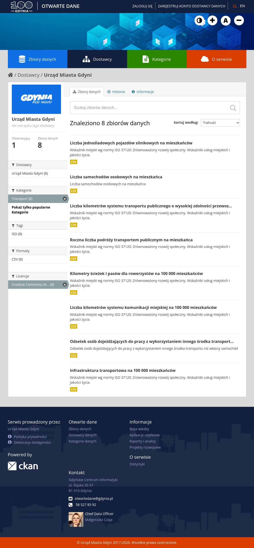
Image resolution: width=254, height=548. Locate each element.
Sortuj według (185, 122)
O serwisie (216, 59)
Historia (116, 91)
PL (235, 6)
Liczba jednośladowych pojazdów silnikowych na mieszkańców (131, 143)
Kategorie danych (82, 441)
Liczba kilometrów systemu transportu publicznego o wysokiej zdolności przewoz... (151, 206)
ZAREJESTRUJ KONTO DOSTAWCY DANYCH (191, 6)
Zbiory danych (37, 59)
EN (242, 6)
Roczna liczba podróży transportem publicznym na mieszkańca (131, 240)
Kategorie (157, 59)
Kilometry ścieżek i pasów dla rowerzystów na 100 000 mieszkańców (136, 273)
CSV (73, 162)
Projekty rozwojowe (145, 447)
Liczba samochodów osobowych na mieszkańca (116, 177)
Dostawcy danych (82, 435)
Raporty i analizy (143, 441)
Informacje (143, 91)
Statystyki (137, 464)
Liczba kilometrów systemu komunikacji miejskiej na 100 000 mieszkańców (143, 307)
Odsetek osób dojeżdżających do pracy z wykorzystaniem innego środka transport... (152, 341)
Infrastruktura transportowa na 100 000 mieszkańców (123, 370)
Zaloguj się (142, 6)
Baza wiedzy (139, 428)
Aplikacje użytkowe (145, 435)
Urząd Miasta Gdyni (68, 75)
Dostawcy (97, 59)
